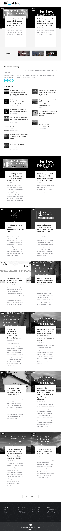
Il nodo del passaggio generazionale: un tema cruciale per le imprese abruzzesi (19, 136)
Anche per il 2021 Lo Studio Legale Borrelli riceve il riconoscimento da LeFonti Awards (19, 119)
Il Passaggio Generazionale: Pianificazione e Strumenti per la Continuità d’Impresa (18, 146)
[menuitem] (30, 529)
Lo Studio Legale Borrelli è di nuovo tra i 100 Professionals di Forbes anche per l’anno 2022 (19, 101)
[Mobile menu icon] (56, 3)
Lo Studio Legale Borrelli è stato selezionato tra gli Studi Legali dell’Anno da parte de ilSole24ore (18, 92)
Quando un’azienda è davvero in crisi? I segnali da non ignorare (15, 280)
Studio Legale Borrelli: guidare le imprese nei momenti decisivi (44, 451)
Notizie (2, 8)
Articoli (33, 8)
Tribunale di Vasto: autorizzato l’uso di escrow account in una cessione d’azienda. (48, 113)
